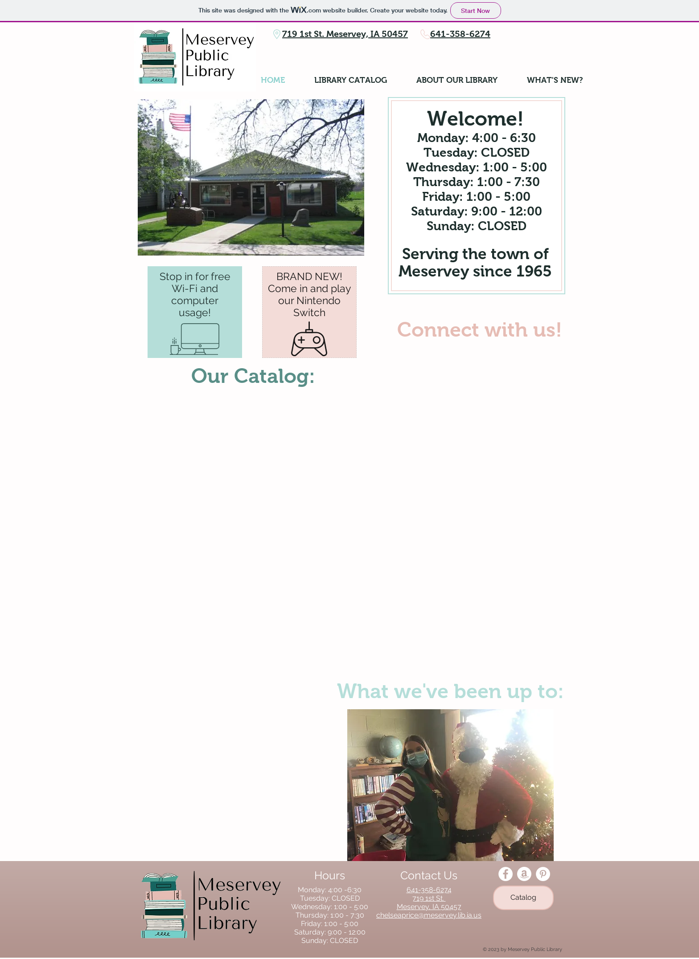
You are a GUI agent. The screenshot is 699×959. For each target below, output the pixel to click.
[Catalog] (523, 898)
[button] (450, 785)
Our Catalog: (253, 376)
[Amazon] (524, 874)
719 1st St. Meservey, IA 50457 (345, 34)
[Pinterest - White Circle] (543, 874)
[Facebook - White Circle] (505, 874)
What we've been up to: (450, 691)
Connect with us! (479, 329)
